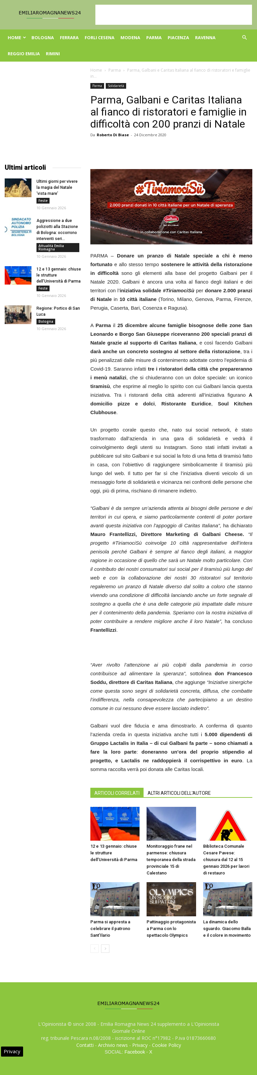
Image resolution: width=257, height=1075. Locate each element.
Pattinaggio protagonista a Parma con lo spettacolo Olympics (171, 928)
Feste (43, 200)
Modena (130, 37)
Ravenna (205, 37)
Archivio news (113, 1045)
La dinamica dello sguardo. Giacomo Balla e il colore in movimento (227, 928)
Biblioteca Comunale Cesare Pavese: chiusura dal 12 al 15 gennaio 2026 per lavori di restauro (226, 859)
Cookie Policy (166, 1045)
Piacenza (178, 37)
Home (17, 37)
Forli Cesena (99, 37)
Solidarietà (116, 85)
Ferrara (69, 37)
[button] (244, 37)
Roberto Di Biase (113, 134)
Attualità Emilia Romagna (51, 247)
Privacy (140, 1045)
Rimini (53, 54)
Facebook (134, 1052)
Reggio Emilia (24, 54)
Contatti (85, 1045)
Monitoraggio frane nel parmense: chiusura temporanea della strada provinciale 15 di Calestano (171, 859)
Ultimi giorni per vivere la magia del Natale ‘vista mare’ (57, 187)
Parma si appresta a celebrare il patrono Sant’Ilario (110, 928)
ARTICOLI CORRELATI (117, 793)
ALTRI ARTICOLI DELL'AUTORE (179, 793)
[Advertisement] (173, 15)
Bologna (42, 37)
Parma (154, 37)
